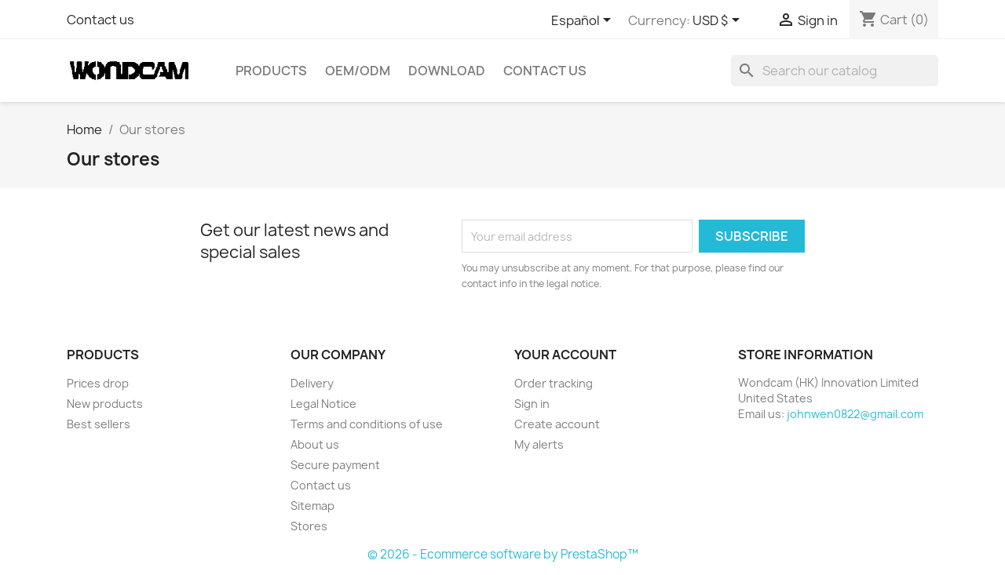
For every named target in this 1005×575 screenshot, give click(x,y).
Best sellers (98, 424)
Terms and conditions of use (367, 424)
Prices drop (98, 383)
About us (315, 444)
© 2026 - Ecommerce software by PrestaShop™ (502, 554)
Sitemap (312, 505)
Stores (309, 526)
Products (271, 70)
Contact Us (545, 70)
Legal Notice (323, 403)
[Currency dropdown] (719, 21)
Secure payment (335, 464)
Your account (565, 354)
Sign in (532, 403)
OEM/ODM (357, 70)
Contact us (100, 19)
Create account (557, 424)
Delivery (312, 383)
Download (446, 70)
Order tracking (553, 383)
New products (105, 403)
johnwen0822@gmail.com (855, 413)
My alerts (539, 444)
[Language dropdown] (583, 21)
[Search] (834, 70)
